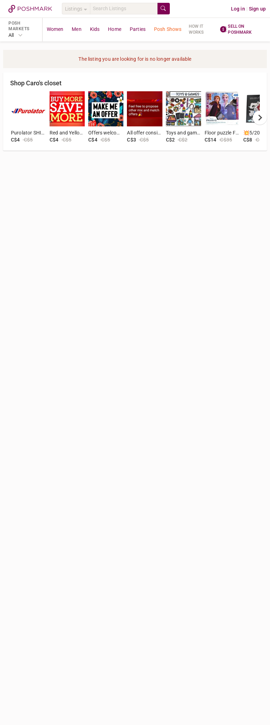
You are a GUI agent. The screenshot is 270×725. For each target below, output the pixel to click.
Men (76, 29)
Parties (138, 29)
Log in (238, 9)
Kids (95, 29)
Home (114, 29)
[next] (260, 118)
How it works (196, 29)
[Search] (124, 8)
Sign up (257, 9)
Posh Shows (168, 29)
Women (55, 29)
